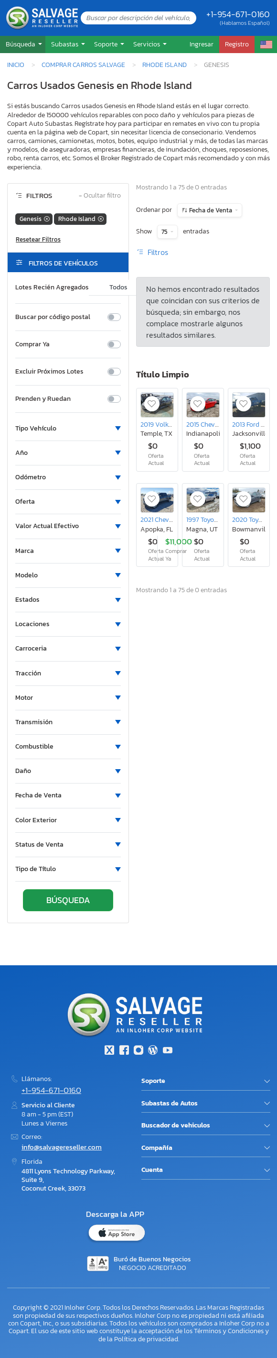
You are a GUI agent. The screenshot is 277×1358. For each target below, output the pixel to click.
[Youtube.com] (167, 1051)
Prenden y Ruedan (43, 399)
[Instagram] (138, 1051)
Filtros (152, 252)
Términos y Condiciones (229, 1331)
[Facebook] (124, 1051)
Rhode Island (164, 64)
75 (165, 231)
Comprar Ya (32, 344)
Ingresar (201, 44)
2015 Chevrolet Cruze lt (219, 424)
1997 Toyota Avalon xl (217, 519)
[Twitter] (109, 1051)
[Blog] (153, 1051)
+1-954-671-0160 (238, 14)
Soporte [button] (106, 44)
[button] (22, 44)
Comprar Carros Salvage (83, 64)
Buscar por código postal (52, 317)
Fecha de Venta (211, 210)
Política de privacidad (146, 1339)
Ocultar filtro (100, 195)
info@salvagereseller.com (61, 1146)
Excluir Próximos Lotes (49, 371)
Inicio (15, 64)
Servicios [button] (147, 44)
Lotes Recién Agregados (52, 287)
